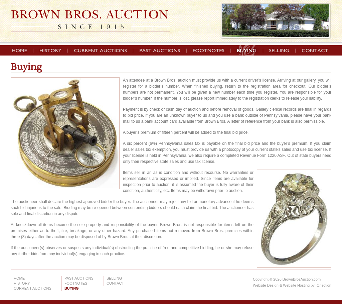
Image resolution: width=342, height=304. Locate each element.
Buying (247, 50)
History (50, 50)
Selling (279, 50)
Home (22, 50)
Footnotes (209, 50)
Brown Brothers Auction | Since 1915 (90, 21)
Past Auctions (160, 50)
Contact (313, 50)
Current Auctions (100, 50)
